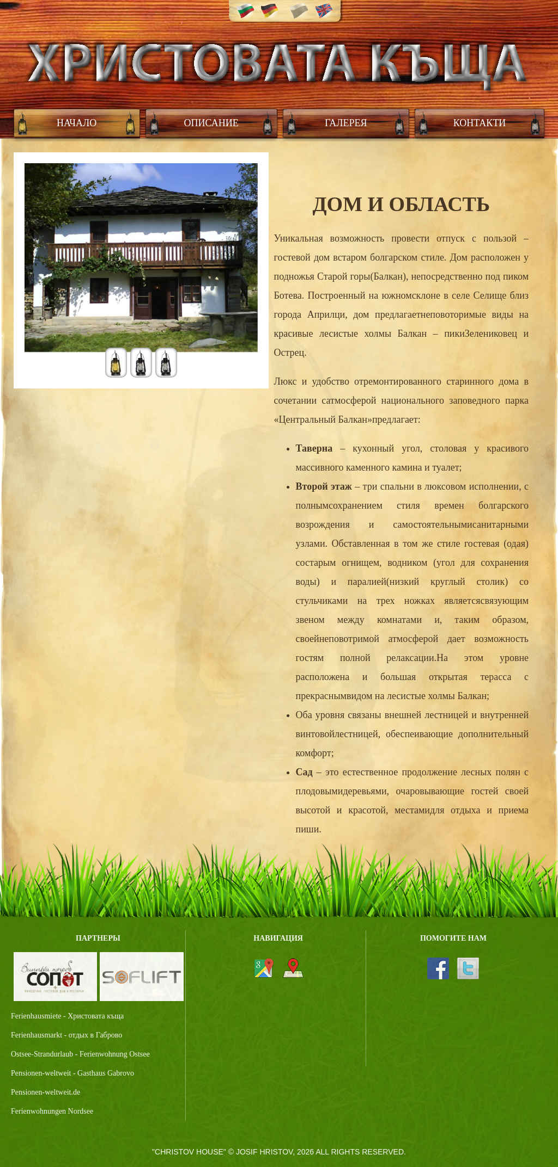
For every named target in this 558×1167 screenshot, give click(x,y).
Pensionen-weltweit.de (45, 1092)
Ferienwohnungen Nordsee (52, 1111)
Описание (211, 123)
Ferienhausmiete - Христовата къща (67, 1016)
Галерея (346, 123)
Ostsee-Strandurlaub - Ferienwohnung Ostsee (80, 1054)
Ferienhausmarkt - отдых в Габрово (66, 1035)
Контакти (479, 123)
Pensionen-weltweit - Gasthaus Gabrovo (72, 1073)
